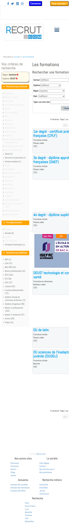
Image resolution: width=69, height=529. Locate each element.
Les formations (28, 56)
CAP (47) (8, 263)
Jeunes (13, 475)
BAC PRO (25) (10, 267)
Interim (13, 469)
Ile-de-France (30, 506)
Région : (36, 90)
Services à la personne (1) (15, 157)
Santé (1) (9, 153)
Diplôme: (36, 85)
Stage (12, 472)
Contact (42, 466)
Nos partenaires (45, 472)
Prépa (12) (9, 322)
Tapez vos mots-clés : (42, 102)
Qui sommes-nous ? (47, 469)
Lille (26, 518)
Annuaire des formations (20, 487)
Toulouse (28, 515)
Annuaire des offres (18, 490)
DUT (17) (8, 282)
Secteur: (36, 80)
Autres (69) (9, 318)
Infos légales (44, 463)
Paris (27, 503)
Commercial (44, 493)
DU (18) (8, 278)
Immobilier (43, 487)
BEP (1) (8, 259)
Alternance (14, 463)
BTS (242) (9, 274)
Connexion (35, 3)
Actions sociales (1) (13, 161)
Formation (14, 466)
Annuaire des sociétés (19, 484)
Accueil (17, 56)
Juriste (42, 490)
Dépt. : (36, 96)
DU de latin (41, 330)
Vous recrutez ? (59, 3)
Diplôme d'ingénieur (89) (14, 304)
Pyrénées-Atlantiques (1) (15, 244)
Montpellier (29, 521)
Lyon (27, 509)
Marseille (28, 512)
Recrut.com (41, 453)
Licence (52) (10, 286)
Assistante (43, 484)
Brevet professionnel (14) (15, 271)
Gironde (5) (9, 233)
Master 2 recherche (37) (14, 314)
